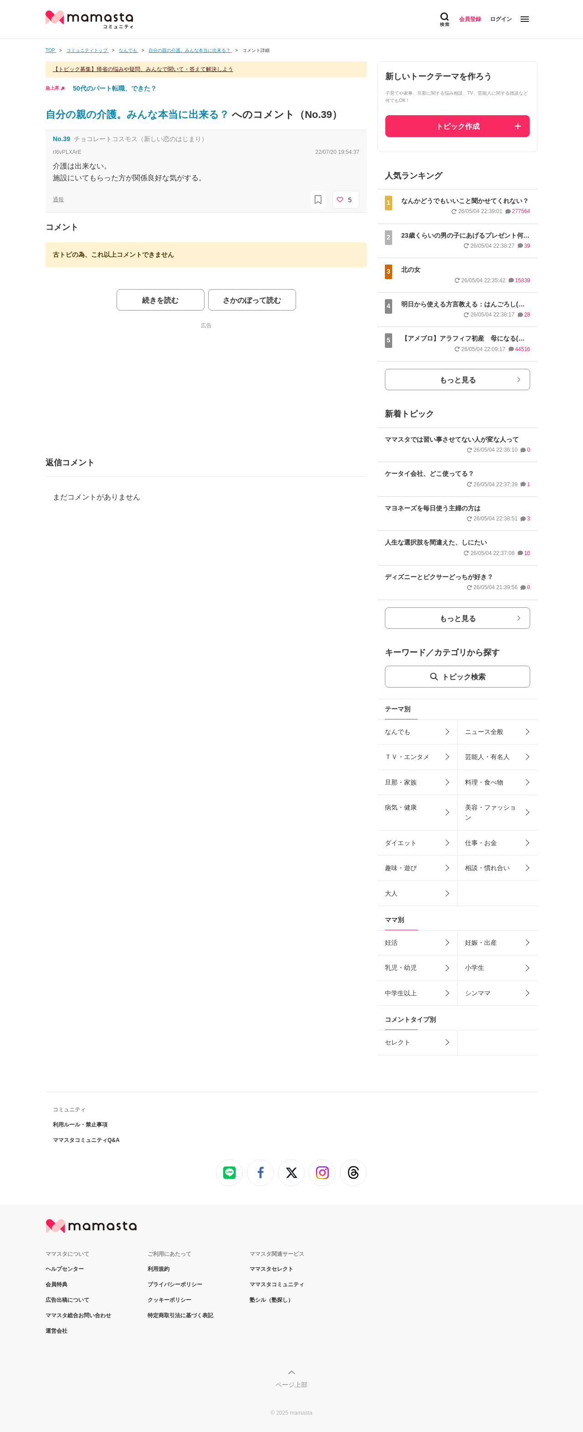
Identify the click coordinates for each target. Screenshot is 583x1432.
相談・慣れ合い (487, 867)
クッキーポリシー (169, 1300)
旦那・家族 (401, 782)
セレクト (397, 1042)
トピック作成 (458, 126)
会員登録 (470, 19)
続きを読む (160, 300)
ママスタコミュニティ (277, 1284)
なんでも (397, 731)
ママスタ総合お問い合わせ (78, 1315)
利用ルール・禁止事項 (80, 1124)
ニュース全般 (484, 731)
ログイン (501, 19)
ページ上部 (291, 1384)
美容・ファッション (490, 812)
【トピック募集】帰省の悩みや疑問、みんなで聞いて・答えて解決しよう (143, 69)
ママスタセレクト (271, 1269)
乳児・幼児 (401, 967)
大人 (391, 893)
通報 (58, 199)
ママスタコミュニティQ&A (86, 1140)
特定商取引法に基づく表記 (180, 1315)
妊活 (391, 942)
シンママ (478, 993)
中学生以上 (401, 993)
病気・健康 (401, 807)
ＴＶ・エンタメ (407, 756)
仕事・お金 (481, 842)
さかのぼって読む (252, 300)
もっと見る (458, 380)
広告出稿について (67, 1300)
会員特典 (56, 1284)
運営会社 (56, 1331)
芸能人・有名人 (487, 756)
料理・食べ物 (484, 782)
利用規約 (158, 1269)
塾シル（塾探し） (271, 1300)
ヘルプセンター (65, 1269)
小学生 (474, 967)
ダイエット (401, 842)
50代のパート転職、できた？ (115, 88)
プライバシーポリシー (175, 1284)
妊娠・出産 (481, 942)
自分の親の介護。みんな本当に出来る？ (139, 114)
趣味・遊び (401, 867)
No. (61, 139)
